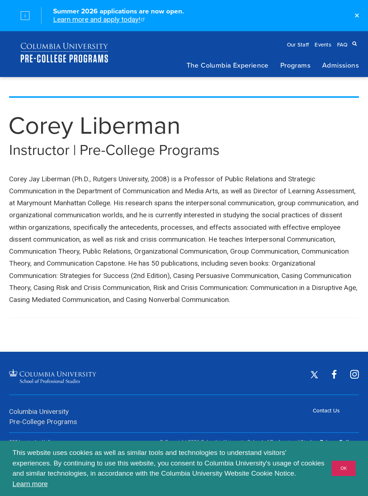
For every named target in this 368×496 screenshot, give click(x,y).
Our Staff (298, 44)
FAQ (342, 44)
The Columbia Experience (228, 65)
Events (323, 44)
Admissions (340, 65)
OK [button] (343, 468)
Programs (295, 65)
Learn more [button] (30, 484)
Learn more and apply (98, 19)
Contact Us (326, 410)
